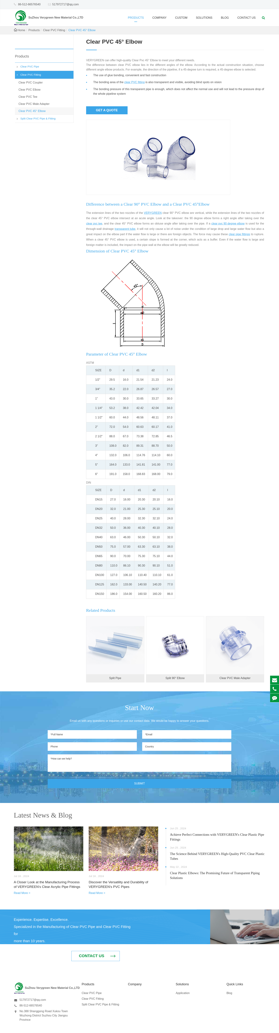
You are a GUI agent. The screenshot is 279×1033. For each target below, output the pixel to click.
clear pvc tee (94, 223)
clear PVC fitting (134, 82)
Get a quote (107, 110)
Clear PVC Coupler (31, 82)
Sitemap (238, 1027)
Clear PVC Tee (28, 96)
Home (21, 30)
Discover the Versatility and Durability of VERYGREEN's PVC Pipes (118, 884)
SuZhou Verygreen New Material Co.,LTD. (55, 1027)
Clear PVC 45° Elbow (82, 30)
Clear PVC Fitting (54, 30)
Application (182, 976)
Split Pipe (115, 678)
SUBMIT (139, 783)
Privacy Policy (255, 1027)
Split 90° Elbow (175, 678)
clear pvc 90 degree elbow (228, 223)
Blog (225, 19)
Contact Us (246, 19)
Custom (181, 19)
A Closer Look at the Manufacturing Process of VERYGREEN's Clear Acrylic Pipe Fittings (47, 884)
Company (159, 19)
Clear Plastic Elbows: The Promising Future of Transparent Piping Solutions (215, 875)
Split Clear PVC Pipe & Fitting (38, 118)
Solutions (204, 19)
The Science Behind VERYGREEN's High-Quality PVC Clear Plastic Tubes (217, 856)
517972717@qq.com (65, 4)
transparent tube (125, 228)
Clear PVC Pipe (29, 66)
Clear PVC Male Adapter (34, 103)
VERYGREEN (153, 212)
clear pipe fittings (239, 234)
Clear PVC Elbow (30, 89)
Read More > (22, 892)
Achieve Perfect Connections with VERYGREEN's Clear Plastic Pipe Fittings (217, 837)
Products (136, 19)
